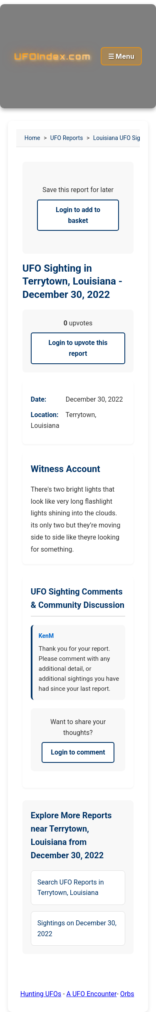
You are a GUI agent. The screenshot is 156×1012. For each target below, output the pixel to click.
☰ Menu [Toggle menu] (121, 56)
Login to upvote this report (78, 348)
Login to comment (78, 752)
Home (32, 138)
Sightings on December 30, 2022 (76, 928)
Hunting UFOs (40, 994)
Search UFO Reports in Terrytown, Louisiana (70, 887)
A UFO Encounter (92, 994)
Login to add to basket (78, 215)
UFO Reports (66, 138)
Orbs (127, 994)
